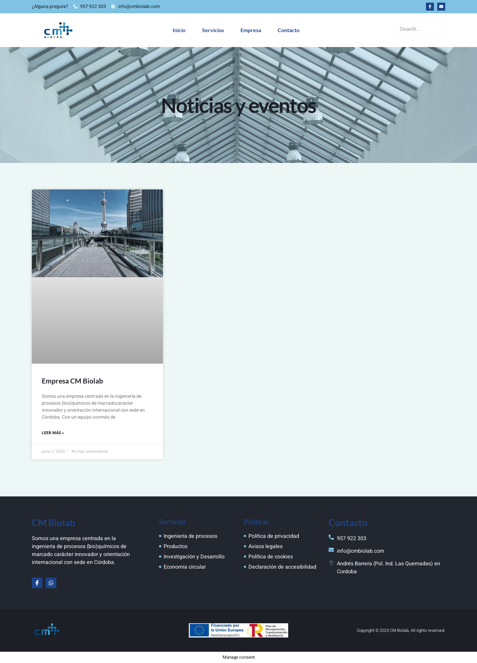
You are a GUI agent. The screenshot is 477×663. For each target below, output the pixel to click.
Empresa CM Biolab (72, 381)
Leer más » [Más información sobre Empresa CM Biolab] (53, 433)
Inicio (179, 30)
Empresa (250, 30)
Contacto (288, 30)
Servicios (213, 30)
